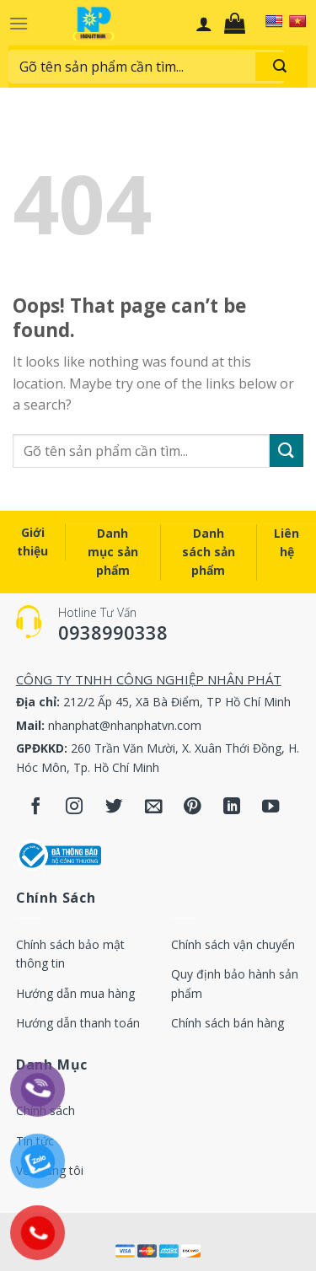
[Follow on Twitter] (114, 808)
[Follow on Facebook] (36, 808)
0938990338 (113, 632)
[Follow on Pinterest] (192, 808)
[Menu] (18, 23)
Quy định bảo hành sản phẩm (234, 983)
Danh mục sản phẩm (113, 552)
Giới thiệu (32, 541)
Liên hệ (286, 542)
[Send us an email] (153, 808)
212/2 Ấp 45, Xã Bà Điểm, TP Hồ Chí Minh (177, 702)
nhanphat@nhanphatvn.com (124, 725)
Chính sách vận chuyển (233, 944)
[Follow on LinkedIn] (232, 808)
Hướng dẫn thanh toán (78, 1023)
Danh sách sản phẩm (208, 552)
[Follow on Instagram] (74, 808)
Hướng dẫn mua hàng (75, 993)
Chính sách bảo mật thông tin (70, 953)
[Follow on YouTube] (271, 808)
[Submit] (286, 450)
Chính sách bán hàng (227, 1023)
